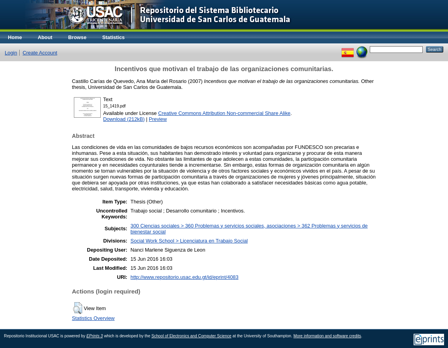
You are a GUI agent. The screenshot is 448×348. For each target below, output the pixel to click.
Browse (77, 37)
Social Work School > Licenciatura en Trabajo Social (189, 241)
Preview (158, 119)
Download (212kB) (124, 119)
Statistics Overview (93, 318)
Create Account (40, 53)
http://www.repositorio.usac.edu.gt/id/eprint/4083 (184, 277)
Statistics (113, 37)
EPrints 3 (95, 336)
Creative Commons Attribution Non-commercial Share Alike (224, 113)
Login (11, 53)
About (45, 37)
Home (15, 37)
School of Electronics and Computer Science (191, 336)
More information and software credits (327, 336)
